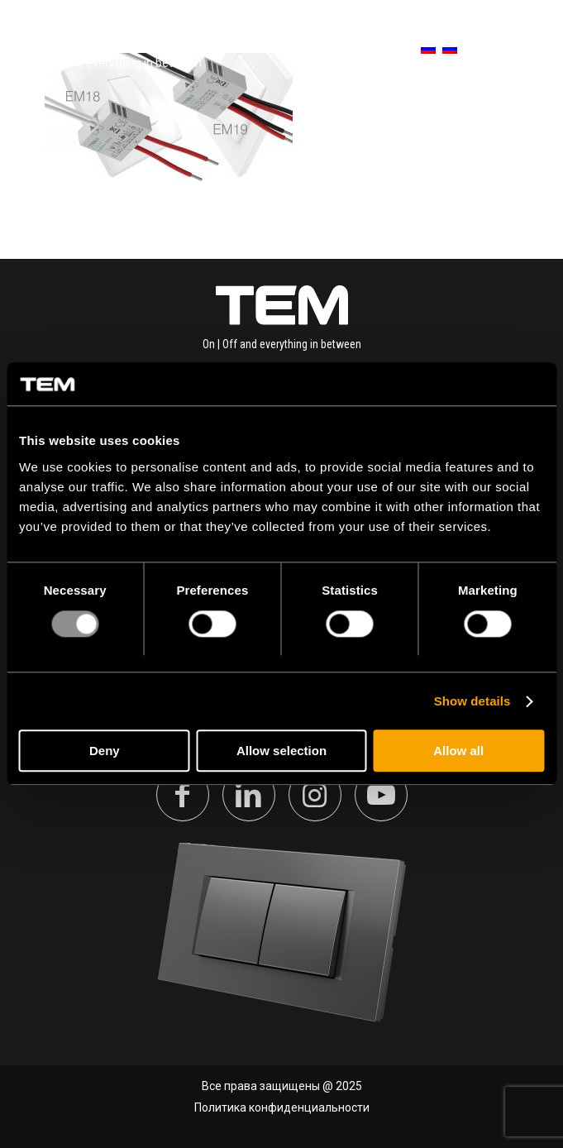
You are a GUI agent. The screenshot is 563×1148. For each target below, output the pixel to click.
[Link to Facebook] (182, 794)
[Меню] (523, 49)
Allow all (458, 751)
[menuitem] (420, 49)
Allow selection (281, 751)
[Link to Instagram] (315, 794)
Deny (104, 751)
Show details (472, 701)
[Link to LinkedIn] (248, 794)
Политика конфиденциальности (282, 1107)
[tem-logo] (111, 50)
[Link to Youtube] (381, 794)
